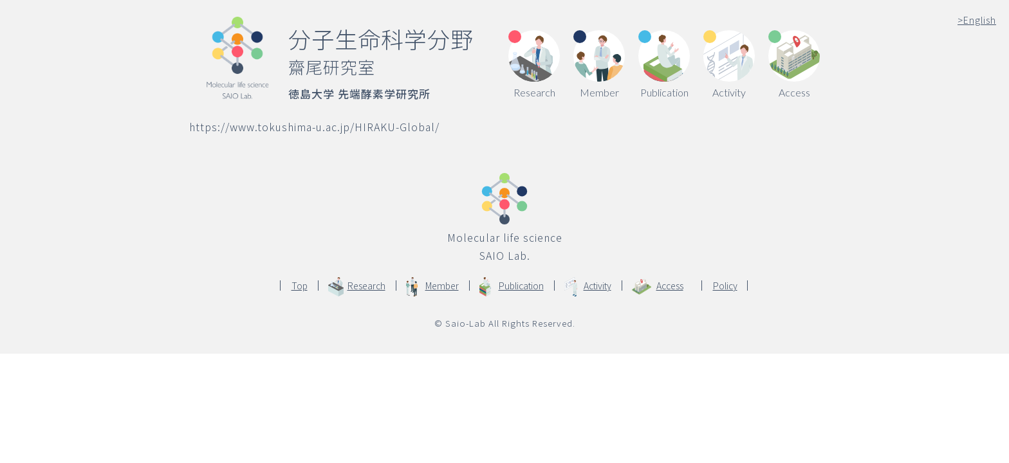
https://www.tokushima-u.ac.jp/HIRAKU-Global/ (314, 126)
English (977, 20)
